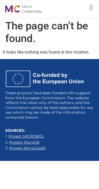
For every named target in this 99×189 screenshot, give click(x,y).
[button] (91, 7)
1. (24, 136)
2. (22, 142)
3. (25, 148)
